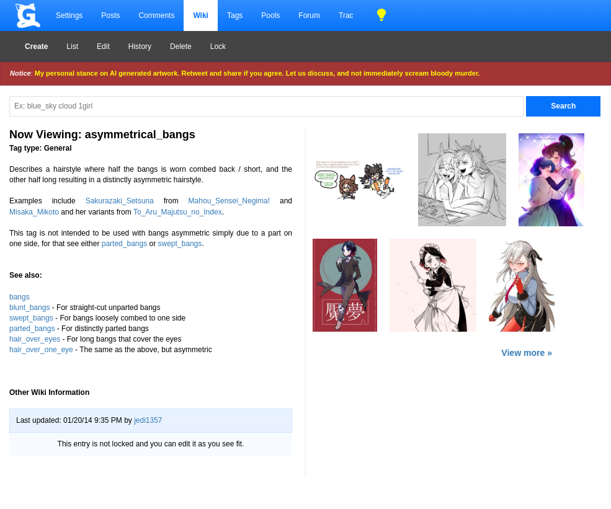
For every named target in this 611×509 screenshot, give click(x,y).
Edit (103, 46)
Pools (270, 15)
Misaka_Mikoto (34, 212)
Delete (181, 46)
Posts (110, 15)
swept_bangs (180, 243)
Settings (69, 15)
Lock (218, 46)
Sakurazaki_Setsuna (120, 201)
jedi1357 (148, 420)
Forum (309, 15)
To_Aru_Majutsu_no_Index (177, 212)
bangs (19, 297)
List (72, 46)
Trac (346, 15)
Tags (235, 15)
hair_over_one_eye (41, 349)
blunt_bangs (29, 307)
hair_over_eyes (34, 339)
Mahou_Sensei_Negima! (229, 201)
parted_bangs (124, 243)
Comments (156, 15)
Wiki (200, 15)
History (139, 46)
